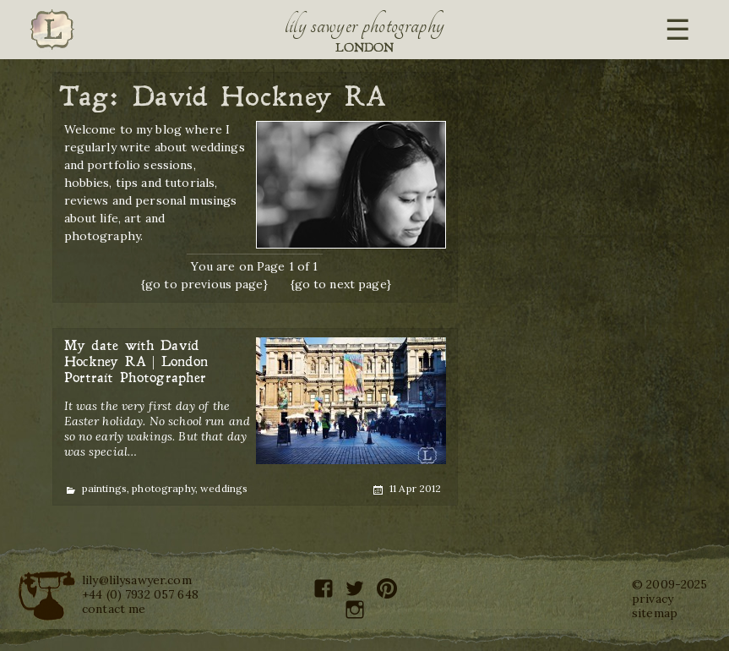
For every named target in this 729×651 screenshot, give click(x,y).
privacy (652, 598)
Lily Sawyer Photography (365, 25)
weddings (224, 488)
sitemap (654, 613)
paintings (104, 488)
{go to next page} (341, 284)
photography (163, 488)
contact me (113, 608)
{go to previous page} (204, 284)
